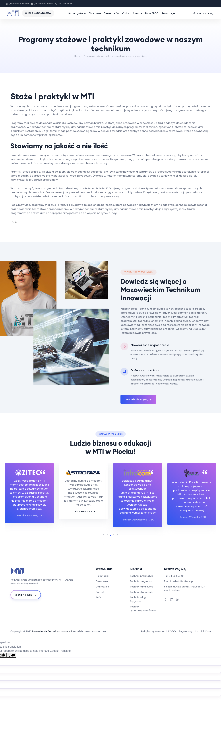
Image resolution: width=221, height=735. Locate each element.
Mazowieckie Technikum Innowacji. (52, 631)
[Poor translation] (11, 655)
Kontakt (137, 13)
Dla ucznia (95, 13)
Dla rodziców (111, 13)
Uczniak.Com (203, 631)
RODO (172, 631)
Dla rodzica (102, 586)
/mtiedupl (17, 3)
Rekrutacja (168, 13)
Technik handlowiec (141, 586)
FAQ (98, 597)
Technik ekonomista (141, 591)
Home (77, 56)
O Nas (125, 13)
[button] (103, 534)
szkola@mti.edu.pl (183, 581)
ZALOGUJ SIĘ (203, 13)
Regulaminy (185, 631)
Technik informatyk (141, 575)
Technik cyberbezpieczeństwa (143, 608)
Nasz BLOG (152, 13)
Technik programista (142, 581)
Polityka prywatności (153, 631)
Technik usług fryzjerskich (138, 599)
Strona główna (77, 13)
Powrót (14, 222)
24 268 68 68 (63, 3)
